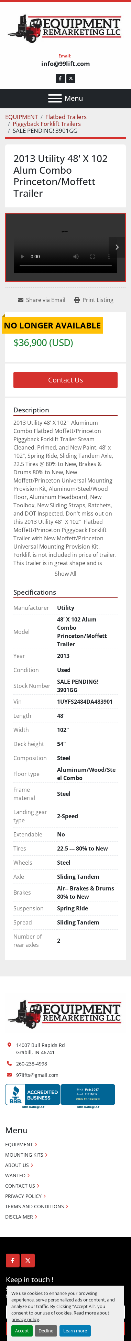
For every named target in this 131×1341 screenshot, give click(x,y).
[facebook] (60, 78)
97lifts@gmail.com (37, 1075)
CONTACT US (20, 1185)
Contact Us (65, 380)
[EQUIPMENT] (21, 117)
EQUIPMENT (19, 1144)
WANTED (15, 1175)
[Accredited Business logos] (60, 1096)
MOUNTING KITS (24, 1154)
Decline (46, 1331)
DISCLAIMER (19, 1216)
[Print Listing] (94, 299)
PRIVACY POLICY (23, 1196)
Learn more (75, 1331)
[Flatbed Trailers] (66, 117)
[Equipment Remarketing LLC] (65, 1012)
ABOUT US (17, 1165)
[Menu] (55, 98)
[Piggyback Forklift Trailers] (47, 124)
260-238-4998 (31, 1063)
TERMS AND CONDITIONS (34, 1206)
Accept (22, 1331)
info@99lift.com (65, 64)
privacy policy (25, 1319)
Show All (65, 573)
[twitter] (71, 78)
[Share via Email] (41, 299)
